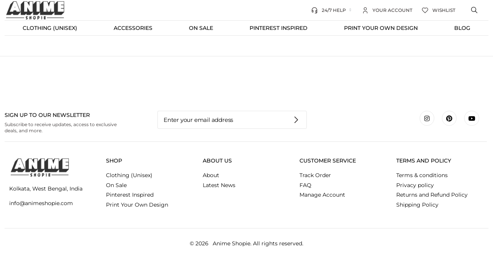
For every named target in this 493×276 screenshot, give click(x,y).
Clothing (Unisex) (50, 28)
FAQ (305, 185)
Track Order (315, 175)
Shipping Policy (417, 204)
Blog (462, 28)
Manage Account (322, 194)
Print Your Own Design (381, 28)
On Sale (201, 28)
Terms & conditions (422, 175)
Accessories (133, 28)
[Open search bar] (475, 10)
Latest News (219, 185)
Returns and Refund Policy (432, 194)
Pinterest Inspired (279, 28)
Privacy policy (415, 185)
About (211, 175)
